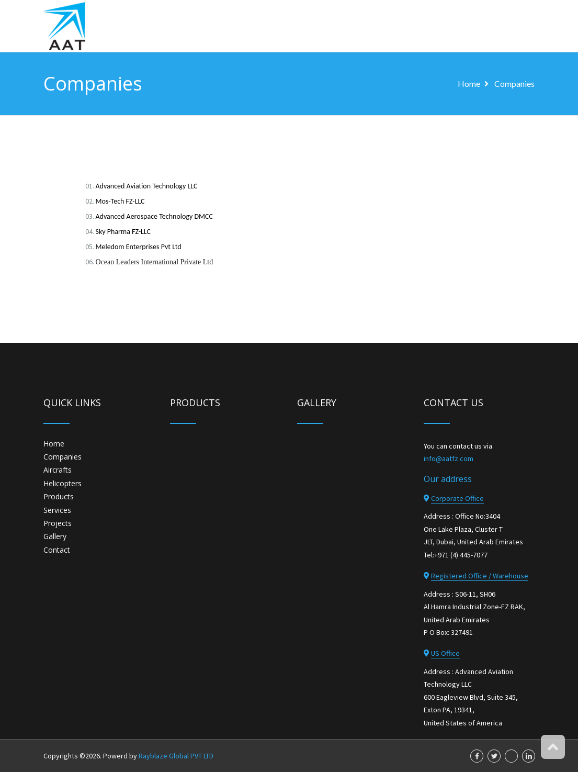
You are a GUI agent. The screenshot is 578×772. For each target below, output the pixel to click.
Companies (514, 83)
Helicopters (62, 483)
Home (53, 444)
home (469, 83)
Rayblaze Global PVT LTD (176, 755)
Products (58, 496)
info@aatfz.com (448, 458)
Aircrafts (57, 470)
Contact (56, 550)
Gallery (54, 536)
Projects (57, 523)
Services (57, 510)
